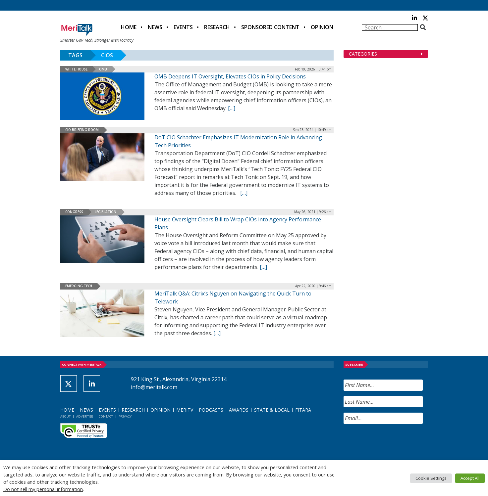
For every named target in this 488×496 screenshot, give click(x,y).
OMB (103, 69)
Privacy (125, 416)
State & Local (272, 410)
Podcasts (211, 410)
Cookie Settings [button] (431, 478)
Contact (106, 416)
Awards (238, 410)
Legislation (105, 211)
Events (183, 27)
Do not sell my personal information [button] (43, 489)
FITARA (303, 410)
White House (76, 69)
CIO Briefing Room (82, 129)
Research (217, 27)
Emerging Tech (78, 286)
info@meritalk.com (154, 387)
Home (128, 27)
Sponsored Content (270, 27)
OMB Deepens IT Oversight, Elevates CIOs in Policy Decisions (230, 76)
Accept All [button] (470, 478)
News (155, 27)
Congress (74, 211)
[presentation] (394, 442)
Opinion (322, 27)
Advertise (84, 416)
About (65, 416)
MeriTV (184, 410)
